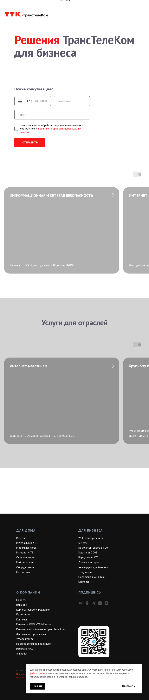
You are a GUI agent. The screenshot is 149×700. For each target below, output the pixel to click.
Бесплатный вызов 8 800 (93, 547)
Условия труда (25, 639)
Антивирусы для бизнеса (93, 567)
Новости (21, 600)
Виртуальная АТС (88, 557)
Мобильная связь (26, 547)
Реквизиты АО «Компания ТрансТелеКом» (41, 629)
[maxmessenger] (106, 603)
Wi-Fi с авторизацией (90, 538)
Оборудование (25, 567)
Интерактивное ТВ (27, 543)
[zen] (100, 603)
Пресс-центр (23, 614)
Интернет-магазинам (28, 365)
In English (21, 653)
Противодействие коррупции (33, 643)
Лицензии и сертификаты (31, 634)
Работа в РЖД (24, 648)
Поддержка (23, 572)
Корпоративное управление (33, 609)
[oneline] (52, 114)
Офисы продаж (25, 557)
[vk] (80, 603)
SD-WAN (83, 543)
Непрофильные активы (92, 577)
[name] (72, 101)
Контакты (83, 581)
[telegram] (93, 603)
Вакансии (21, 604)
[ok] (87, 603)
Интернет (21, 538)
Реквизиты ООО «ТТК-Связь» (33, 624)
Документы (85, 572)
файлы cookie (37, 673)
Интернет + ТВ (25, 552)
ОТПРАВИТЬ (30, 142)
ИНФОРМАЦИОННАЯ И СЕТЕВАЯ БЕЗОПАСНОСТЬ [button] (51, 195)
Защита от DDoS (87, 552)
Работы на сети (25, 562)
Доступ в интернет (89, 562)
